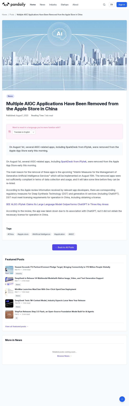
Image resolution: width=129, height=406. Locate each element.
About (75, 4)
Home (33, 4)
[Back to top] (122, 399)
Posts (12, 14)
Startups (65, 4)
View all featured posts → (16, 319)
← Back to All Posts (64, 240)
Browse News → (64, 349)
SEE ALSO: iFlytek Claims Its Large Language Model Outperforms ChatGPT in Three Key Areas (57, 197)
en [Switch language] (111, 4)
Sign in (122, 4)
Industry (53, 4)
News (42, 4)
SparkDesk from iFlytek (74, 154)
